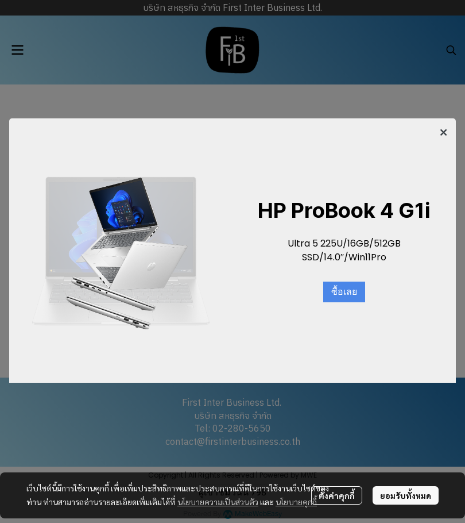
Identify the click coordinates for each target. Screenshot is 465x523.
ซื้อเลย (344, 292)
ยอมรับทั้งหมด (405, 495)
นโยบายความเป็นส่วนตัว (217, 502)
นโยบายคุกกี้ (296, 502)
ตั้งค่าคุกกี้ (337, 495)
